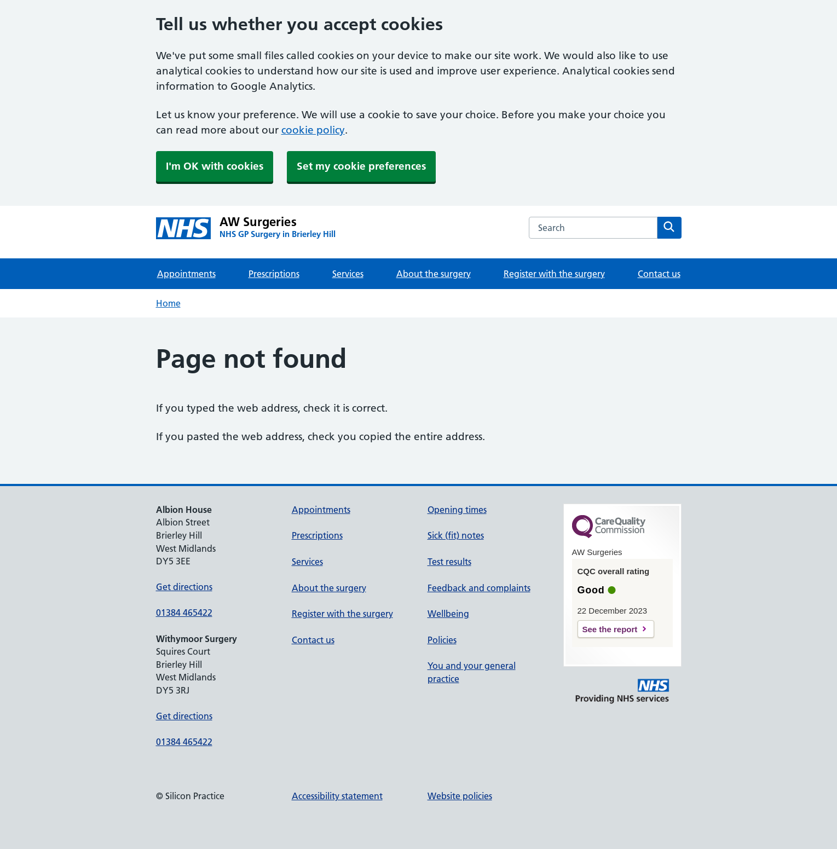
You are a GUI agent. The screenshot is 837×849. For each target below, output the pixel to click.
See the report (610, 629)
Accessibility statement (337, 795)
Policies (442, 639)
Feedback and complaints (479, 587)
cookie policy (313, 130)
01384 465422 (184, 612)
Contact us (659, 273)
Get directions (184, 586)
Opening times (457, 509)
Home (168, 303)
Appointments (186, 273)
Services (347, 273)
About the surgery (433, 273)
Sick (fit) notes (456, 535)
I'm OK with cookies (214, 166)
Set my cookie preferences (361, 166)
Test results (449, 561)
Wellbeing (448, 613)
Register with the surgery (554, 273)
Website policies (460, 795)
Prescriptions (274, 273)
